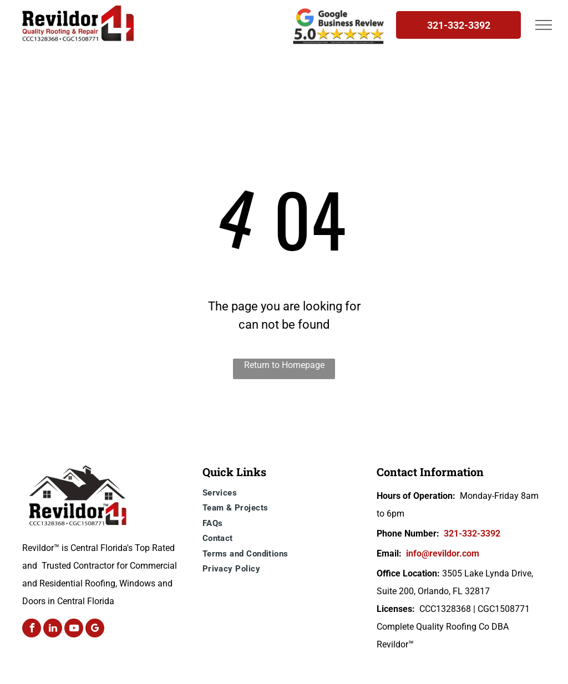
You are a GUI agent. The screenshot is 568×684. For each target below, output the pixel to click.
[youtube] (73, 629)
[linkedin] (52, 629)
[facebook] (31, 629)
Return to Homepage (284, 365)
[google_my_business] (94, 629)
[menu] (543, 25)
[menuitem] (287, 494)
